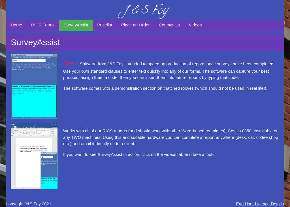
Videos (195, 24)
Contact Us (169, 24)
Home (16, 24)
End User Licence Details (260, 203)
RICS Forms (43, 24)
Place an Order (135, 24)
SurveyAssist (76, 24)
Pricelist (104, 24)
